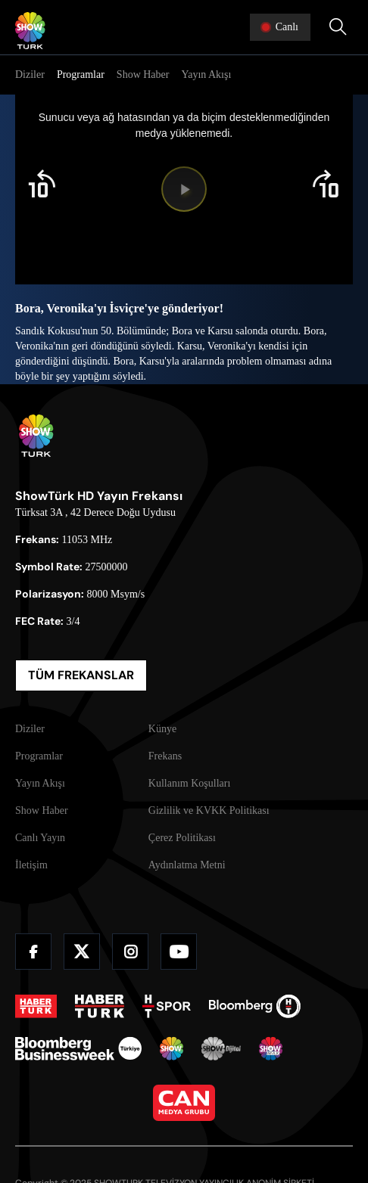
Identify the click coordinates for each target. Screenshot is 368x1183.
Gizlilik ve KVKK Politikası (209, 810)
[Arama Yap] (338, 27)
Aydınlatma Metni (187, 865)
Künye (162, 728)
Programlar (80, 74)
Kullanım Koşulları (189, 783)
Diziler (30, 74)
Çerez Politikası (182, 837)
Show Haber (143, 74)
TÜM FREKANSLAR (81, 675)
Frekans (165, 756)
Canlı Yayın (40, 837)
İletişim (31, 865)
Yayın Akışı (206, 74)
